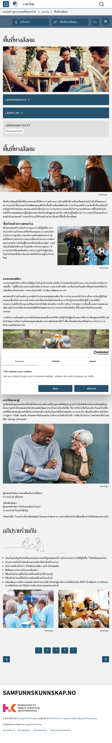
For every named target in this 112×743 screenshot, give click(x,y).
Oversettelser (40, 730)
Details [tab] (56, 361)
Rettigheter (24, 730)
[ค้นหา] (102, 5)
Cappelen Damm (33, 724)
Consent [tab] (19, 361)
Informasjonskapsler (60, 730)
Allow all (91, 388)
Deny (55, 388)
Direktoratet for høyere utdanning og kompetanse (71, 718)
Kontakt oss (9, 730)
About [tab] (92, 361)
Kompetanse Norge (27, 718)
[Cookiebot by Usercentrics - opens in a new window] (96, 353)
